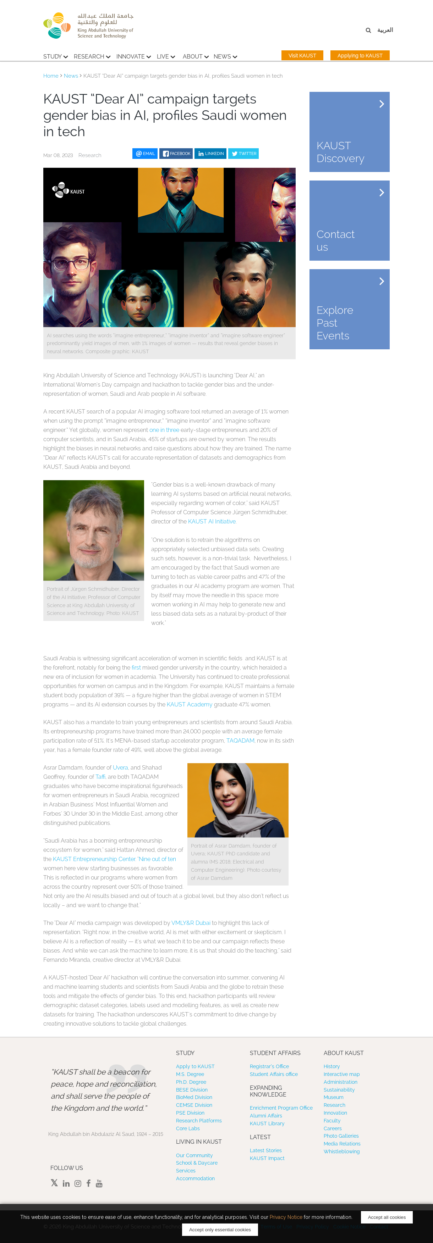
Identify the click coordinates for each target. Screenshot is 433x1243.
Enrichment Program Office (281, 1108)
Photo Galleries (341, 1136)
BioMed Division (194, 1097)
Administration (340, 1082)
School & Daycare (197, 1163)
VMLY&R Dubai (190, 923)
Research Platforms (199, 1120)
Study (55, 55)
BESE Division (192, 1090)
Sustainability (339, 1090)
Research (92, 55)
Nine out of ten (157, 859)
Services (186, 1170)
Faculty (332, 1120)
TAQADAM (240, 740)
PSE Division (190, 1113)
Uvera (120, 767)
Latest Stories (266, 1150)
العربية (385, 30)
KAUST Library (267, 1123)
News (225, 55)
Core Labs (188, 1128)
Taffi (100, 776)
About (196, 55)
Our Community (194, 1155)
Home (51, 76)
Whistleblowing (342, 1151)
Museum (334, 1097)
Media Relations (342, 1144)
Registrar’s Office (269, 1066)
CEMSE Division (194, 1105)
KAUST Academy (190, 704)
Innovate (133, 55)
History (332, 1066)
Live (166, 55)
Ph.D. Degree (191, 1082)
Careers (333, 1128)
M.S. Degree (190, 1074)
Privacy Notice (286, 1217)
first (136, 667)
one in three (164, 430)
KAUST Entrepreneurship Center (94, 859)
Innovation (335, 1113)
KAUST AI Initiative (212, 521)
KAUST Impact (267, 1158)
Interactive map (342, 1074)
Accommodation (195, 1178)
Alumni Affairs (266, 1116)
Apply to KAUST (195, 1066)
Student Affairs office (274, 1074)
